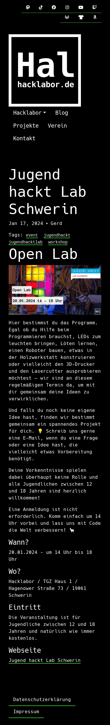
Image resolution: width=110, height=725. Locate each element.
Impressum (26, 711)
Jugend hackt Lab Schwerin (45, 660)
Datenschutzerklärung (42, 699)
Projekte (26, 125)
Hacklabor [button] (27, 112)
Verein (57, 125)
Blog (61, 112)
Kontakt (24, 138)
